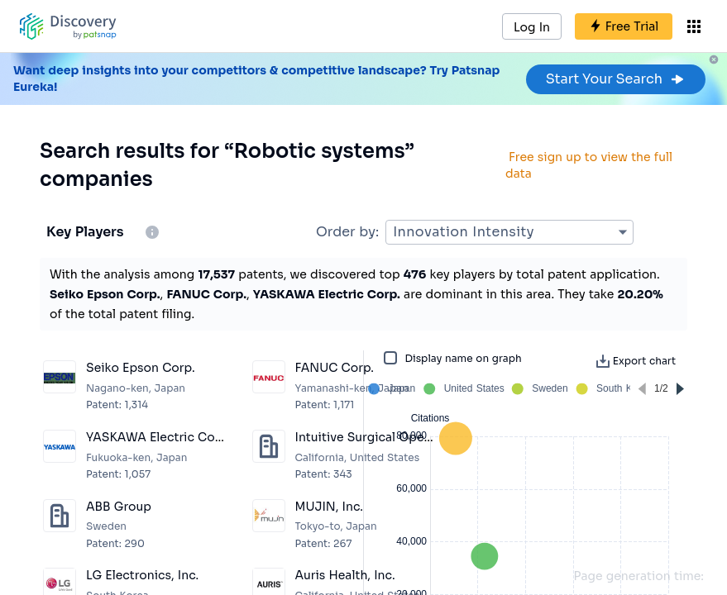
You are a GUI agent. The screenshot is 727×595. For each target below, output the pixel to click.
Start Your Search (616, 79)
